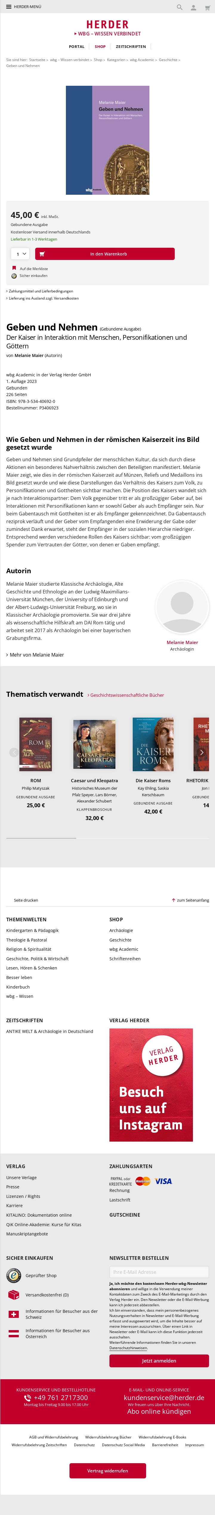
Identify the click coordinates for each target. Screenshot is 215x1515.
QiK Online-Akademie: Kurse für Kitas (43, 1226)
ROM (35, 782)
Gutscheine (124, 1217)
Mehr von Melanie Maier (37, 657)
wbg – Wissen (19, 998)
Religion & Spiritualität (28, 951)
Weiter (201, 754)
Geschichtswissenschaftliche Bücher (127, 697)
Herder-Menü (27, 6)
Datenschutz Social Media (123, 1446)
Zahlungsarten (130, 1169)
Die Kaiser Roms (153, 782)
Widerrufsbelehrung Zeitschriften (39, 1446)
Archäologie (121, 932)
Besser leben (19, 979)
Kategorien (116, 59)
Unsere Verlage (21, 1179)
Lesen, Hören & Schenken (31, 970)
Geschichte (168, 59)
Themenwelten (26, 922)
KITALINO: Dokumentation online (39, 1217)
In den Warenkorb (108, 254)
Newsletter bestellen (139, 1260)
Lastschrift (119, 1202)
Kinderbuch (18, 989)
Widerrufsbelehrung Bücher (108, 1439)
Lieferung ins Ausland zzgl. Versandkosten (44, 298)
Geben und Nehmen (23, 65)
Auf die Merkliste (34, 268)
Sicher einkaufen (29, 1260)
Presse (12, 1189)
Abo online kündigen (159, 1413)
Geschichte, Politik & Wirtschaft (37, 961)
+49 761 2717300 (61, 1400)
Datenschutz (84, 1446)
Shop (100, 46)
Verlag (15, 1169)
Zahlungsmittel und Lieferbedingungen (41, 291)
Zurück (14, 754)
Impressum (194, 1446)
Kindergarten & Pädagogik (32, 932)
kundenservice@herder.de (164, 1400)
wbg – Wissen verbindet (69, 59)
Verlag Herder (129, 1022)
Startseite (37, 59)
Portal (76, 46)
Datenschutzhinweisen (128, 1350)
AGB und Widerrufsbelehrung (53, 1439)
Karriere (14, 1208)
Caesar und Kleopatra (94, 782)
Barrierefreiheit (165, 1446)
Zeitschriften (131, 46)
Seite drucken (26, 902)
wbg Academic (142, 59)
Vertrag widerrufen (107, 1473)
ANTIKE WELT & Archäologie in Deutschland (49, 1033)
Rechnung (119, 1193)
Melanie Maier (29, 355)
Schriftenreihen (125, 961)
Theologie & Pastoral (26, 942)
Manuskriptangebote (27, 1236)
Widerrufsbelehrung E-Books (162, 1439)
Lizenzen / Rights (23, 1198)
